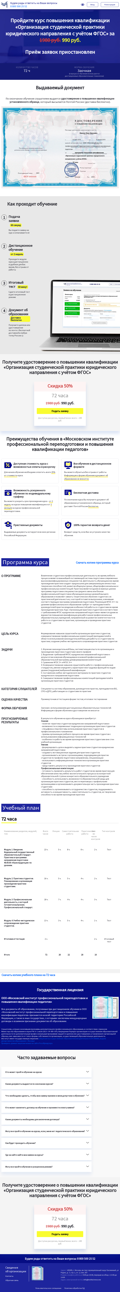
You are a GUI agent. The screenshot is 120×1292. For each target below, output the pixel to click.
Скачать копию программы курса (97, 562)
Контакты (9, 1276)
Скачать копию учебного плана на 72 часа (28, 975)
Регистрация (109, 4)
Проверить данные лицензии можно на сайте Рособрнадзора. (27, 1043)
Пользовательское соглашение (48, 1288)
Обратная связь (12, 1280)
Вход (92, 4)
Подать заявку (59, 411)
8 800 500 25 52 (18, 6)
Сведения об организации (15, 1269)
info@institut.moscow (92, 1279)
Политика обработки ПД (74, 1288)
